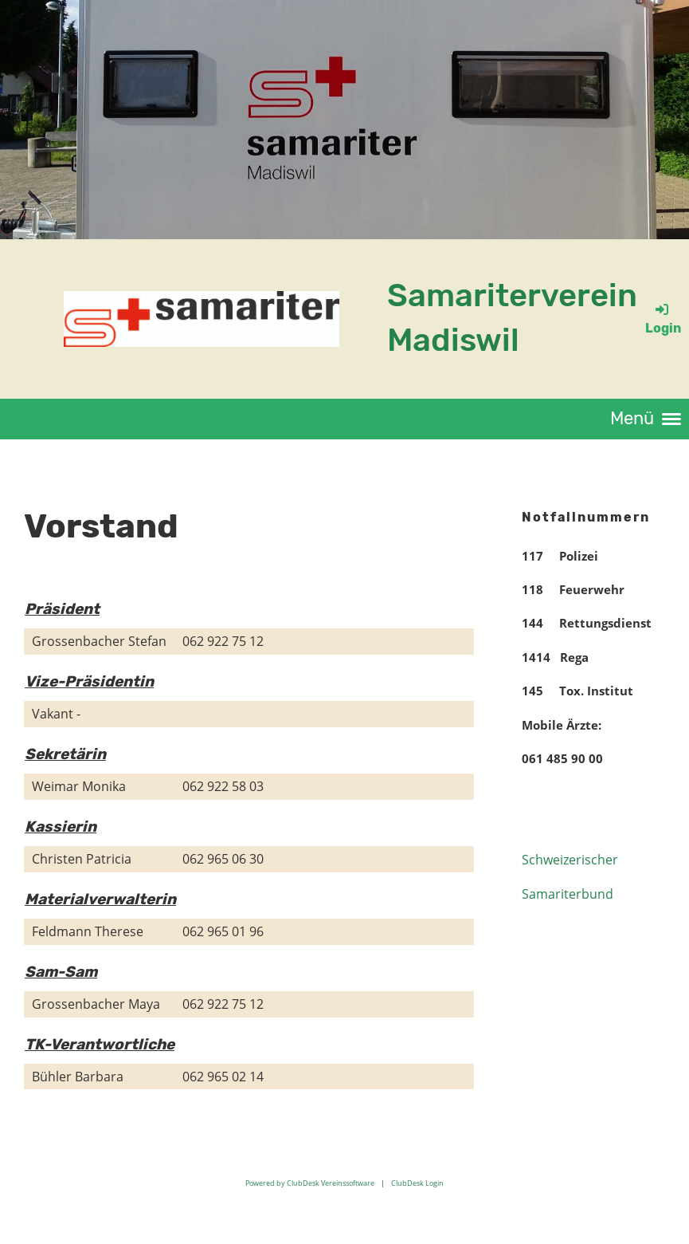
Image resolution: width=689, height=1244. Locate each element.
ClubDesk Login (417, 1183)
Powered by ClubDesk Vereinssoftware (309, 1183)
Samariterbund (567, 894)
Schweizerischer (570, 859)
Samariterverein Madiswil (512, 318)
